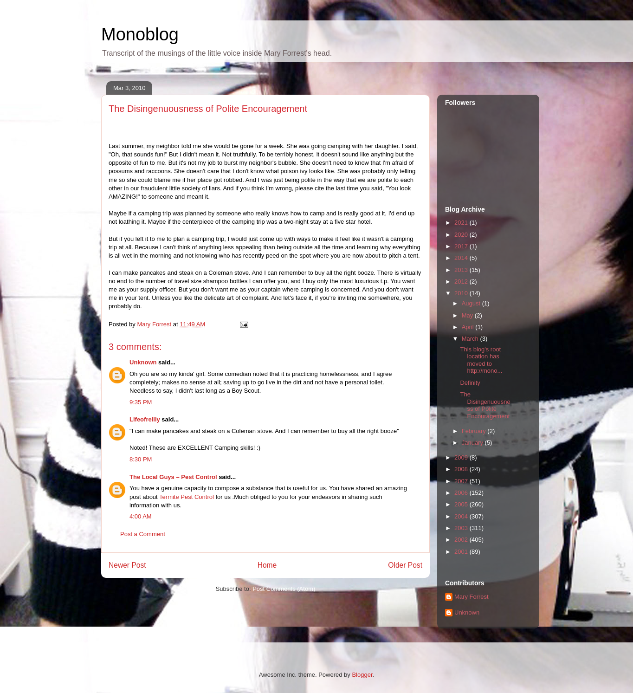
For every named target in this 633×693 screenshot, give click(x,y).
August (472, 303)
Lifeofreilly (144, 419)
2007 (462, 481)
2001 (462, 551)
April (469, 327)
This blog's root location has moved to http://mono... (481, 360)
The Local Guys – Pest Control (173, 476)
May (468, 315)
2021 (462, 222)
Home (267, 565)
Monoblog (140, 34)
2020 (462, 234)
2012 (462, 281)
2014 (462, 257)
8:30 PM (140, 459)
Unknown (143, 362)
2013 (462, 269)
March (471, 338)
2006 (462, 492)
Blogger (362, 674)
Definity (470, 382)
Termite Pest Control (186, 496)
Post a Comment (142, 534)
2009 (462, 457)
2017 (462, 246)
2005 (462, 504)
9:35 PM (140, 402)
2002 (462, 539)
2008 (462, 469)
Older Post (405, 565)
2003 (462, 528)
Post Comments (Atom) (283, 588)
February (475, 430)
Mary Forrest (471, 596)
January (473, 442)
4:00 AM (140, 516)
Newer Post (127, 565)
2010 (462, 293)
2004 (462, 516)
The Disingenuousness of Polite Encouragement (485, 405)
